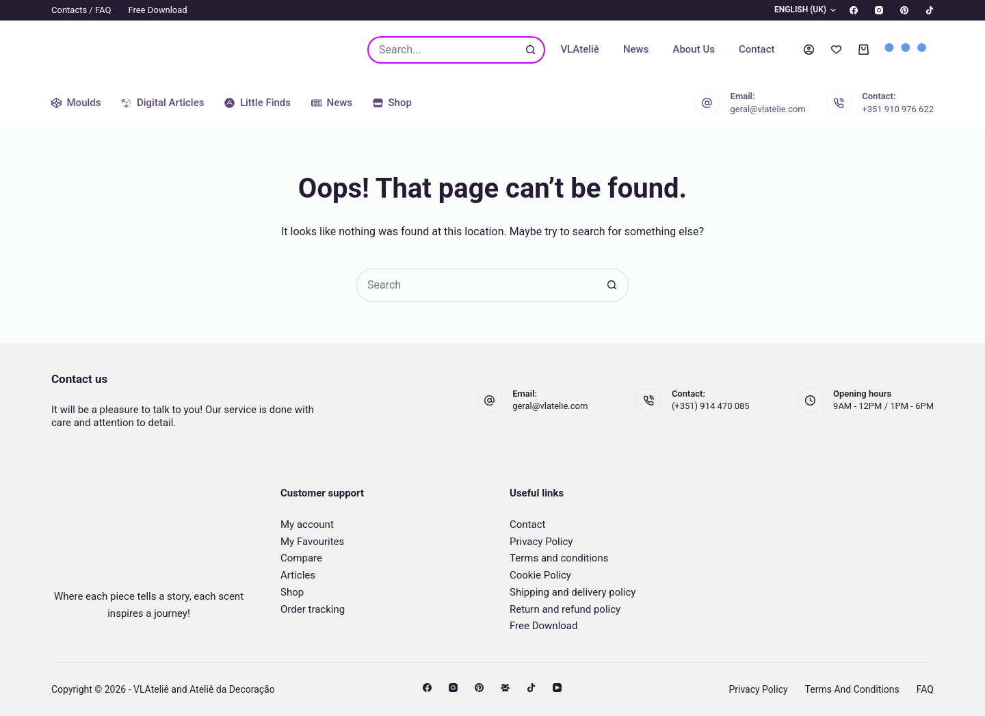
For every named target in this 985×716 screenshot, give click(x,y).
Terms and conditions (559, 558)
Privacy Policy (541, 541)
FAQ (925, 689)
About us (693, 49)
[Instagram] (879, 10)
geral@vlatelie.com (768, 109)
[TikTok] (929, 10)
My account (307, 524)
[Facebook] (854, 10)
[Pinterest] (904, 10)
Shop (292, 592)
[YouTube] (557, 687)
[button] (797, 10)
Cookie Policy (540, 575)
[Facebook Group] (505, 687)
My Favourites (312, 541)
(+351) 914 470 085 (711, 406)
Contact (757, 49)
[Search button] (531, 50)
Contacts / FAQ (81, 10)
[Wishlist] (836, 49)
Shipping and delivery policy (572, 592)
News (636, 49)
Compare (301, 558)
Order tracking (312, 609)
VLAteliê (579, 49)
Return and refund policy (565, 609)
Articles (297, 575)
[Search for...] (442, 50)
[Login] (809, 49)
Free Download (157, 10)
